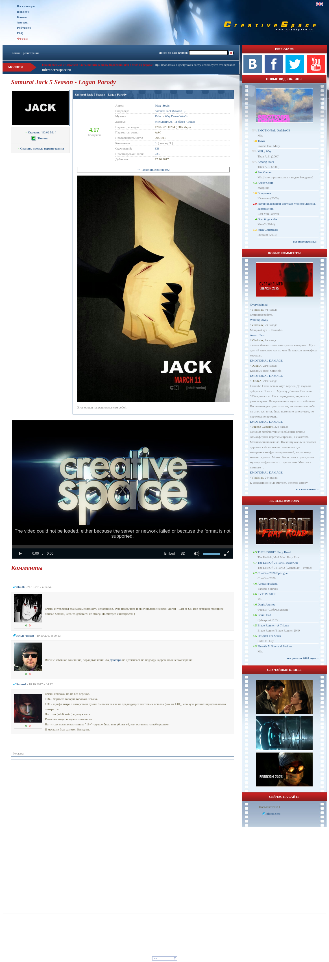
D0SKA (257, 365)
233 (157, 153)
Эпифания (264, 193)
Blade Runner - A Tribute (273, 625)
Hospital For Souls (269, 635)
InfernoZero (272, 813)
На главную (26, 6)
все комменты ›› (307, 489)
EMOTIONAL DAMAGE (274, 130)
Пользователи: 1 (269, 806)
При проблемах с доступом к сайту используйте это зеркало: (195, 64)
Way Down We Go (176, 116)
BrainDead (264, 615)
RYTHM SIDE (267, 594)
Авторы (23, 22)
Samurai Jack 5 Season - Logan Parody (101, 94)
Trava (261, 140)
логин (15, 53)
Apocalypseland (268, 583)
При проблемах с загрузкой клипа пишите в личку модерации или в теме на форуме (97, 64)
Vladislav (257, 309)
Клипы (22, 17)
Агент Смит (265, 182)
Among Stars (266, 161)
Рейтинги (24, 27)
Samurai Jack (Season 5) (170, 111)
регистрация (31, 53)
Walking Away (259, 319)
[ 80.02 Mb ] (40, 132)
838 (157, 148)
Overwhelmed (258, 304)
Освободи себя (267, 219)
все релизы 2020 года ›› (302, 658)
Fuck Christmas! (268, 229)
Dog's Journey (266, 604)
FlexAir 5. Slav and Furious (275, 646)
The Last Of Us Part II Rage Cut (278, 562)
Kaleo (158, 116)
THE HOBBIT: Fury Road (274, 552)
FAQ (20, 33)
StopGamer (265, 172)
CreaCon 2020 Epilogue (272, 573)
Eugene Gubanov (262, 426)
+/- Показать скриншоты (153, 169)
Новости (23, 11)
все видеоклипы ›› (306, 241)
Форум (22, 38)
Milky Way (264, 151)
